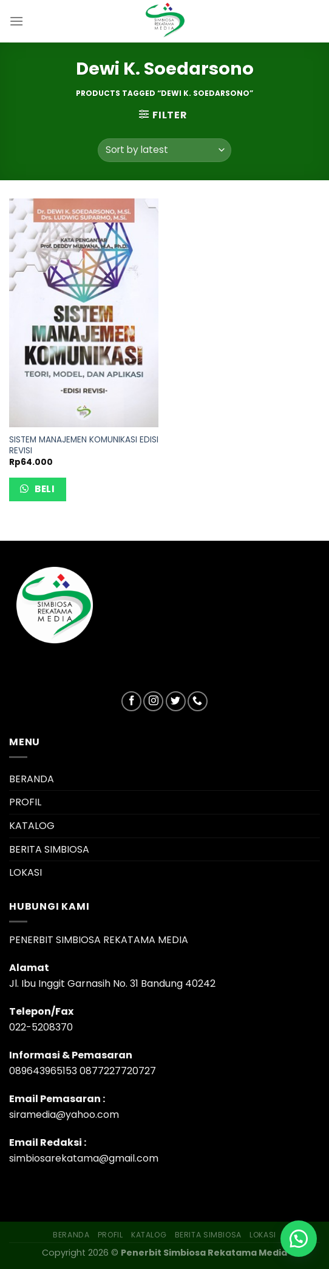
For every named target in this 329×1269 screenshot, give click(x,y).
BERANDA (31, 779)
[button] (298, 1238)
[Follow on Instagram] (153, 701)
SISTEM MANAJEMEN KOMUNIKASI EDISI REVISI (83, 445)
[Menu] (16, 21)
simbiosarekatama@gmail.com (83, 1158)
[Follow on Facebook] (131, 701)
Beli (44, 488)
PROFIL (25, 802)
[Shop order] (164, 150)
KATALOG (32, 826)
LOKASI (25, 872)
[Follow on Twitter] (176, 701)
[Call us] (198, 701)
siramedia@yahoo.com (64, 1115)
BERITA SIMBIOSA (49, 849)
